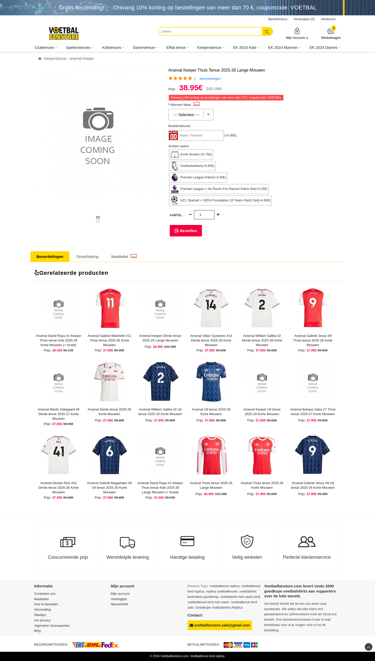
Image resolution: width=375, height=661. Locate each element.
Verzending (42, 609)
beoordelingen (210, 79)
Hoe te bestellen (46, 604)
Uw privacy (42, 620)
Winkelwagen (331, 33)
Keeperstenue (55, 58)
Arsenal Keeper (81, 58)
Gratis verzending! (81, 7)
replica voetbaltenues (222, 591)
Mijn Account (297, 33)
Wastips (40, 615)
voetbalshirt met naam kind (240, 597)
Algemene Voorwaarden (52, 626)
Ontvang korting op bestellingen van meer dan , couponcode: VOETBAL (214, 7)
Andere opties (178, 146)
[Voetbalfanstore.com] (63, 33)
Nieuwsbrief (119, 604)
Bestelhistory (277, 19)
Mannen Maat (185, 105)
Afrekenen (328, 19)
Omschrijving (87, 256)
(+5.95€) (230, 135)
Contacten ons (45, 594)
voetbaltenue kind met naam (208, 602)
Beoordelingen (50, 256)
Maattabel (124, 256)
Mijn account (120, 594)
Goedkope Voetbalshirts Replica (219, 607)
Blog (37, 631)
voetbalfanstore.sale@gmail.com (220, 625)
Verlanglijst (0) (303, 19)
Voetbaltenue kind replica (207, 656)
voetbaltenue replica (225, 586)
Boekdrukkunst (179, 126)
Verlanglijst (119, 599)
